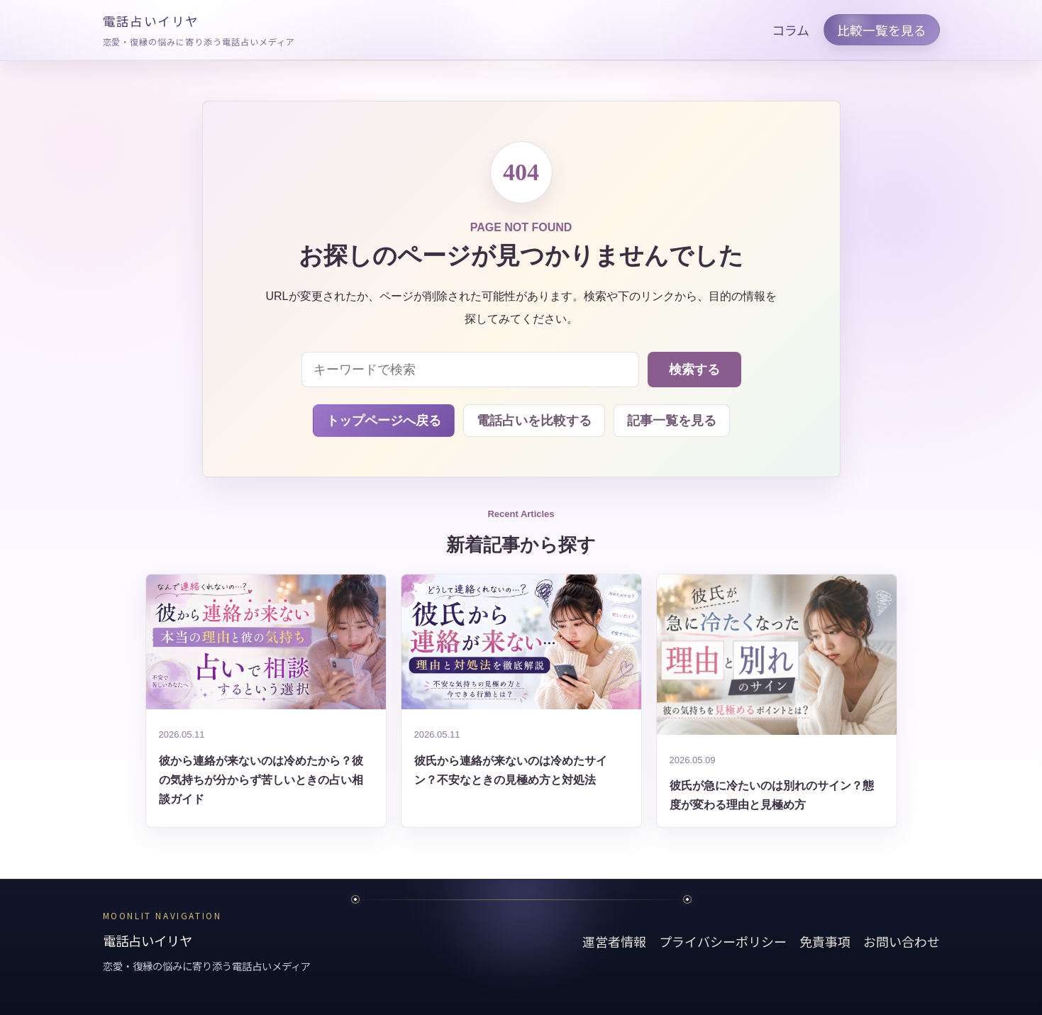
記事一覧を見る (671, 421)
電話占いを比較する (534, 421)
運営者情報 (614, 941)
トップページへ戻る (383, 421)
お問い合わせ (901, 941)
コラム (790, 30)
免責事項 (824, 941)
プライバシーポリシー (723, 941)
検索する (694, 369)
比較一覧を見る (881, 30)
